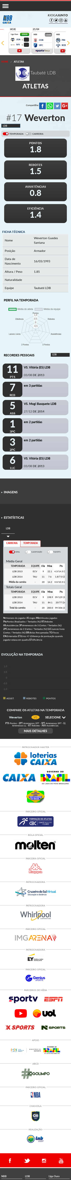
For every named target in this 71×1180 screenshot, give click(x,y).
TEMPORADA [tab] (30, 543)
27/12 (34, 411)
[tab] (8, 529)
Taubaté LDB (42, 288)
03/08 (34, 375)
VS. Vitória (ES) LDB (37, 367)
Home (4, 61)
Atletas (19, 61)
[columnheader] (43, 566)
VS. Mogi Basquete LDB (40, 403)
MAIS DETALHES (35, 731)
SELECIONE (55, 717)
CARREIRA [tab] (11, 543)
